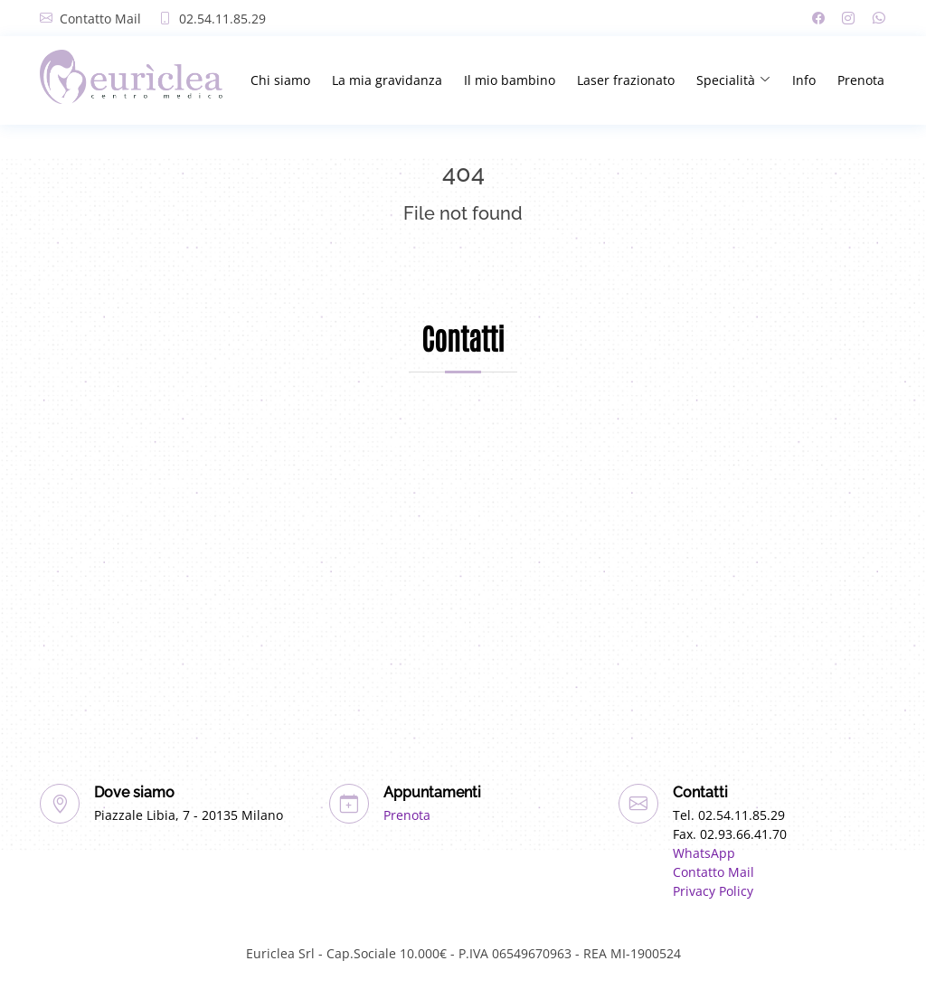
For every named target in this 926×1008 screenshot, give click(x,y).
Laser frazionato (626, 80)
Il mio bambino (509, 80)
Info (804, 80)
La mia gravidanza (387, 80)
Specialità (733, 80)
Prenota (860, 80)
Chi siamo (280, 80)
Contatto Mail (100, 18)
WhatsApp (704, 853)
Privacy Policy (713, 891)
